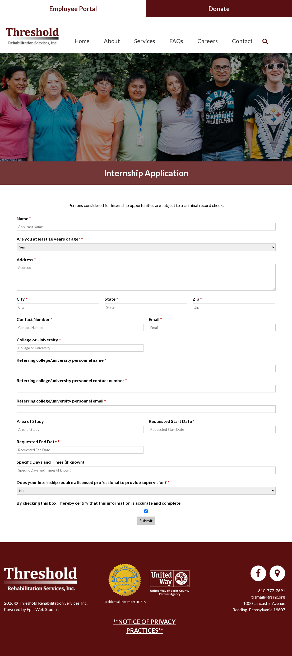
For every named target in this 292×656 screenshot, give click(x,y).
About (112, 41)
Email (155, 319)
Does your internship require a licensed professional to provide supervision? (93, 482)
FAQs (176, 41)
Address (26, 259)
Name (24, 218)
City (22, 298)
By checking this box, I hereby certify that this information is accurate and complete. (99, 502)
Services (144, 41)
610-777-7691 (271, 590)
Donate (219, 8)
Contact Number (34, 319)
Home (82, 41)
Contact (242, 41)
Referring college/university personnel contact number (72, 380)
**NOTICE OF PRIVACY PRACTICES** (144, 626)
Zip (197, 298)
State (111, 298)
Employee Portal (73, 8)
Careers (207, 41)
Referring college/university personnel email (61, 400)
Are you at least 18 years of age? (50, 238)
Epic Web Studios (43, 609)
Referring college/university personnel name (61, 360)
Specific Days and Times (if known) (50, 461)
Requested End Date (38, 441)
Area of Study (30, 421)
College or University (39, 339)
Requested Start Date (171, 421)
